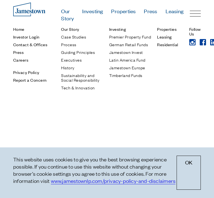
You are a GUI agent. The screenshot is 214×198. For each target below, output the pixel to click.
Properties (123, 10)
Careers (20, 60)
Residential (167, 44)
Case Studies (73, 37)
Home (18, 29)
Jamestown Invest (126, 52)
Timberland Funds (125, 75)
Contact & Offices (30, 44)
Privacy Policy (26, 72)
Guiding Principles (78, 52)
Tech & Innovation (78, 87)
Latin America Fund (127, 60)
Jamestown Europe (127, 67)
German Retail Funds (128, 44)
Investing (92, 10)
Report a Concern (30, 80)
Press (150, 10)
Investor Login (26, 37)
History (67, 67)
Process (68, 44)
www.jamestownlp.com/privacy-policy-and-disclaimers (113, 180)
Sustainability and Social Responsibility (80, 77)
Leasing (174, 10)
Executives (71, 60)
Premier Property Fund (130, 37)
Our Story (67, 14)
